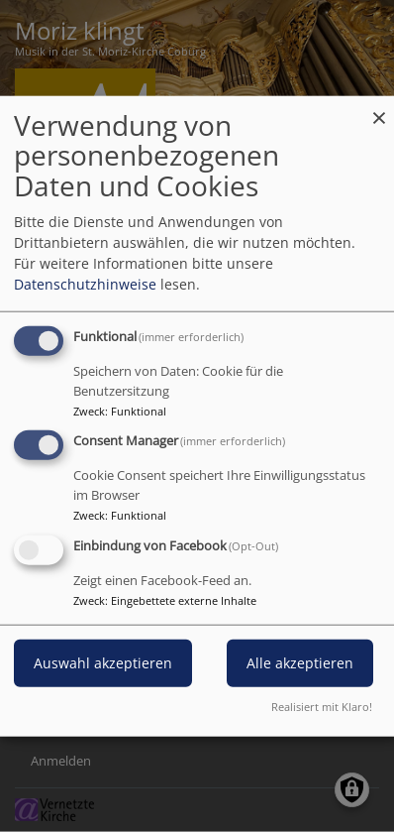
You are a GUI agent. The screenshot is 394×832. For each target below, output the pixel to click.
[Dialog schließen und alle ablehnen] (379, 107)
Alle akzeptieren (299, 663)
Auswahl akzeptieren (103, 663)
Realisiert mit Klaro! (321, 706)
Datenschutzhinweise (85, 283)
